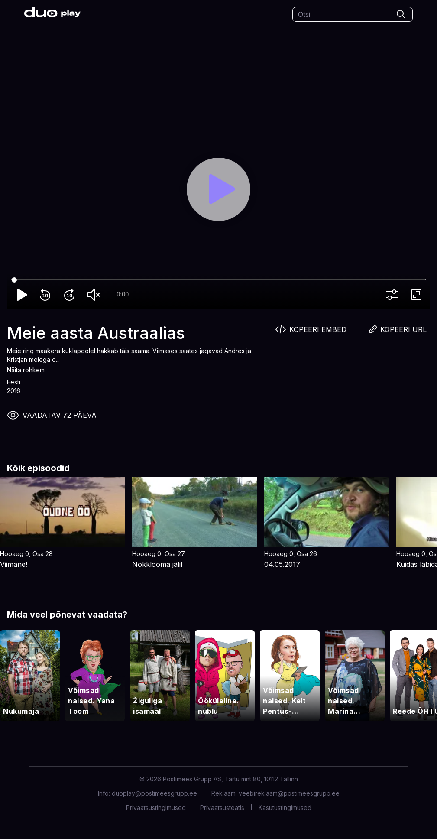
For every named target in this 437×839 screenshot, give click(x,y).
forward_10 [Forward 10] (71, 294)
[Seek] (218, 280)
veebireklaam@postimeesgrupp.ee (289, 793)
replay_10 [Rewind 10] (47, 294)
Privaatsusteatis (222, 807)
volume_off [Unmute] (95, 294)
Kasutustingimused (285, 807)
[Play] (218, 189)
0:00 (123, 294)
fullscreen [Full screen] (418, 294)
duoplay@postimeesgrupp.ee (154, 793)
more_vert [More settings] (393, 294)
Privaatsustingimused (156, 807)
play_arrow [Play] (22, 294)
